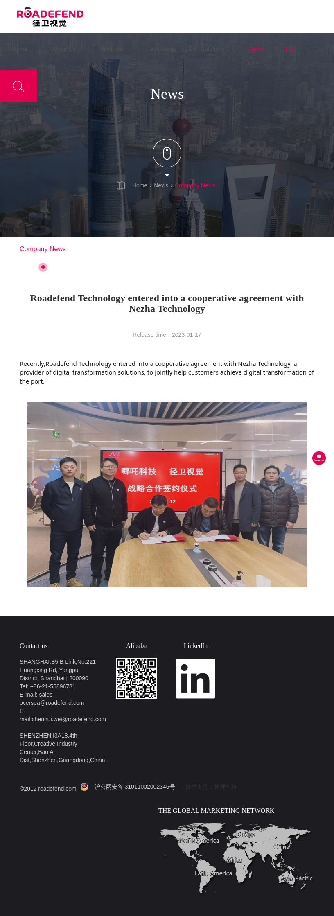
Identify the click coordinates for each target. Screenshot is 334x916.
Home (19, 49)
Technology (161, 49)
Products (111, 49)
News (256, 49)
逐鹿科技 (225, 786)
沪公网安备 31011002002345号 (135, 786)
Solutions (213, 49)
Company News (195, 185)
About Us (64, 49)
